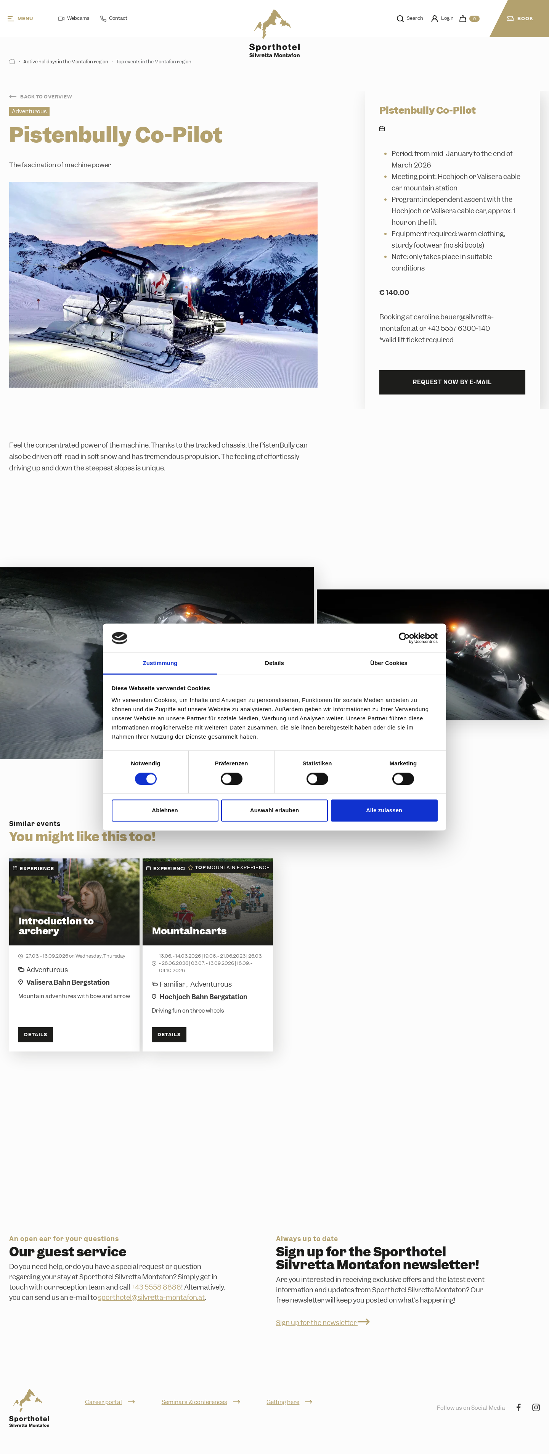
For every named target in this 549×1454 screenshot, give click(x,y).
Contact (113, 18)
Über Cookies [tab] (389, 663)
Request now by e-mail (452, 382)
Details (35, 1034)
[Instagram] (536, 1408)
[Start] (12, 61)
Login (442, 18)
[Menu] (27, 18)
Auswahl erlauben (274, 810)
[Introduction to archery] (74, 954)
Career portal (110, 1402)
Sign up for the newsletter (323, 1322)
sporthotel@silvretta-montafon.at (151, 1297)
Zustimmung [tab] (160, 663)
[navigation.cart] (469, 18)
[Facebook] (519, 1408)
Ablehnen (165, 810)
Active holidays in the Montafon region (65, 61)
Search (410, 18)
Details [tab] (274, 663)
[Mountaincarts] (208, 954)
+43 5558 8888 (156, 1287)
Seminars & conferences (201, 1402)
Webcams (73, 18)
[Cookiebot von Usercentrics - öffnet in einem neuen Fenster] (404, 638)
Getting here (289, 1402)
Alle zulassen (384, 810)
